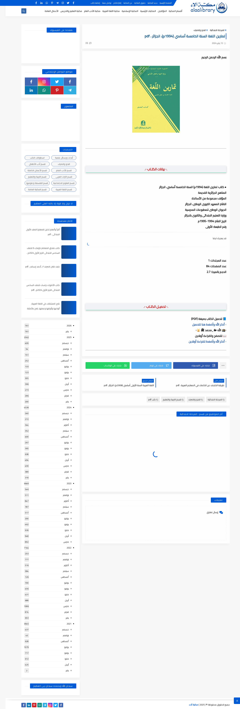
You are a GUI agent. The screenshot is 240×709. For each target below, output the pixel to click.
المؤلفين (156, 11)
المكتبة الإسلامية (124, 11)
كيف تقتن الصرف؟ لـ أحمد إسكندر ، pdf (37, 267)
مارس (60, 390)
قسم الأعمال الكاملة (31, 170)
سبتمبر (60, 355)
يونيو (61, 372)
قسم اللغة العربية (58, 189)
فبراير (61, 396)
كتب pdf (148, 400)
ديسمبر (60, 343)
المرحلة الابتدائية (211, 30)
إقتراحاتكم (112, 3)
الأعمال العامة (46, 11)
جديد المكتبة (147, 3)
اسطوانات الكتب (31, 158)
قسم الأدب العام (58, 170)
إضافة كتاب (89, 3)
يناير (61, 331)
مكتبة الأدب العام (86, 11)
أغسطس (59, 361)
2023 (63, 483)
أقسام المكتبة (170, 11)
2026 (63, 326)
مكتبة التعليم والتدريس (65, 11)
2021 (63, 624)
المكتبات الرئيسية (142, 11)
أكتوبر (60, 425)
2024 (63, 407)
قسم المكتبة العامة (31, 189)
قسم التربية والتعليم (167, 400)
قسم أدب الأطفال (32, 164)
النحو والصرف (194, 30)
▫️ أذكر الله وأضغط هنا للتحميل (204, 324)
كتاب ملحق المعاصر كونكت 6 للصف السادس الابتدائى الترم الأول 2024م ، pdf (37, 253)
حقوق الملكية (134, 3)
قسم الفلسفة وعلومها (31, 183)
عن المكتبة (122, 3)
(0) (83, 43)
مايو (61, 378)
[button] (190, 365)
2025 (63, 337)
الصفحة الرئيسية (160, 3)
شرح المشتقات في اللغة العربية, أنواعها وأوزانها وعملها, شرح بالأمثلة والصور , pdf (38, 308)
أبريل (61, 384)
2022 (63, 548)
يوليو (61, 366)
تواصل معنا (101, 3)
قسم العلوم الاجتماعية (58, 183)
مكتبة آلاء (188, 705)
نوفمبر (60, 349)
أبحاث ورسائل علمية (58, 158)
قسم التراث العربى (58, 177)
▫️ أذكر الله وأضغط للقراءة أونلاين (202, 341)
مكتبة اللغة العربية (105, 11)
